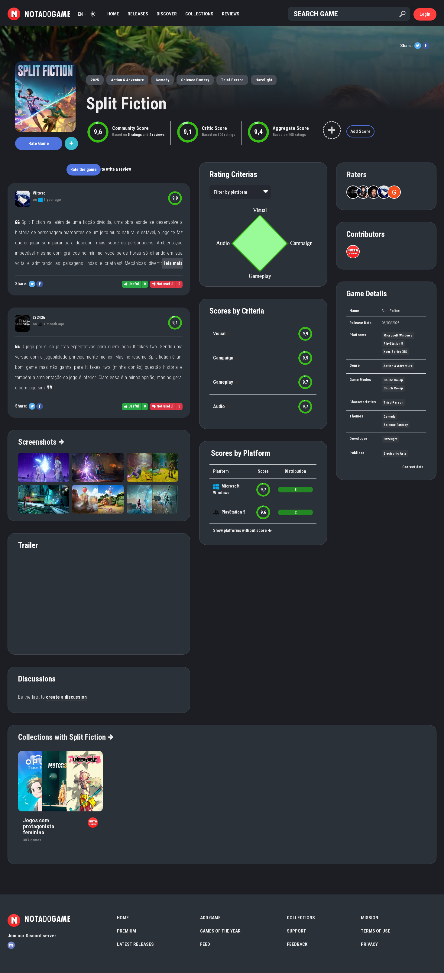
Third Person (232, 80)
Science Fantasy (195, 80)
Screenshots (40, 441)
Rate (38, 143)
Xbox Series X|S (395, 352)
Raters (356, 174)
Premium (126, 931)
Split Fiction (126, 103)
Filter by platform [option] (230, 192)
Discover (167, 14)
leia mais (173, 263)
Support (296, 931)
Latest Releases (135, 944)
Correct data (412, 467)
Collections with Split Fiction (65, 737)
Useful (131, 284)
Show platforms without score (242, 530)
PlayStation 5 (233, 512)
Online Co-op (393, 380)
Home (113, 14)
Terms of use (375, 931)
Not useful (162, 284)
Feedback (297, 944)
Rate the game (83, 169)
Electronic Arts (395, 454)
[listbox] (240, 192)
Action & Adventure (127, 80)
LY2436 (39, 317)
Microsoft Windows (398, 335)
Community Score (130, 128)
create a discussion (66, 697)
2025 (95, 80)
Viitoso (39, 193)
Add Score (360, 131)
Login (425, 14)
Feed (205, 944)
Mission (369, 917)
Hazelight (263, 80)
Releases (138, 14)
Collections (199, 14)
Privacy (369, 944)
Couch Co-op (393, 388)
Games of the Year (220, 931)
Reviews (230, 14)
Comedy (162, 80)
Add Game (210, 917)
